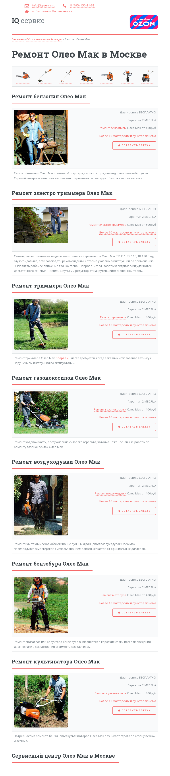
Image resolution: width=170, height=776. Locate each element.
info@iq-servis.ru (43, 5)
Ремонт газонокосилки (110, 409)
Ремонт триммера (113, 317)
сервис (28, 20)
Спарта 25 (63, 358)
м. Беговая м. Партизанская (52, 11)
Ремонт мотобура (113, 595)
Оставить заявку (136, 145)
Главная (18, 39)
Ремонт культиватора (110, 693)
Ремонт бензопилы (112, 128)
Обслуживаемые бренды (44, 39)
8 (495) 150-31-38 (82, 5)
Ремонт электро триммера (107, 225)
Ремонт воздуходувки (110, 493)
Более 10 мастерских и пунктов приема (127, 136)
